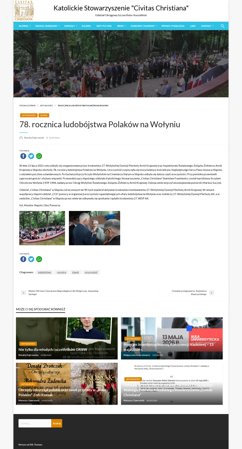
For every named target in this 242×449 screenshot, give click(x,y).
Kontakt (206, 26)
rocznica (61, 272)
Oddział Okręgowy (46, 26)
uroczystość (91, 272)
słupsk (75, 272)
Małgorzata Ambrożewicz (137, 355)
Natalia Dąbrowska (34, 137)
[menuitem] (24, 26)
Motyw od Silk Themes (30, 444)
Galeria (86, 26)
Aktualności (46, 105)
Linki (192, 26)
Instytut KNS (104, 26)
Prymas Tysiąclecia (173, 26)
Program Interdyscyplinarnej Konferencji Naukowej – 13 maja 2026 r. (168, 346)
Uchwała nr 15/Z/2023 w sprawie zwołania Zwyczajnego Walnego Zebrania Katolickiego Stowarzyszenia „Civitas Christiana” (168, 390)
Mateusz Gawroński (29, 400)
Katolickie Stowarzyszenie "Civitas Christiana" (121, 8)
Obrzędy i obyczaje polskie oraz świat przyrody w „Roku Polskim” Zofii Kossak (62, 392)
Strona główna (27, 105)
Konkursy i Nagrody (143, 26)
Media (120, 26)
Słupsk (44, 115)
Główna (23, 26)
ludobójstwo (44, 272)
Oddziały (69, 26)
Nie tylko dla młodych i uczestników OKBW (52, 349)
